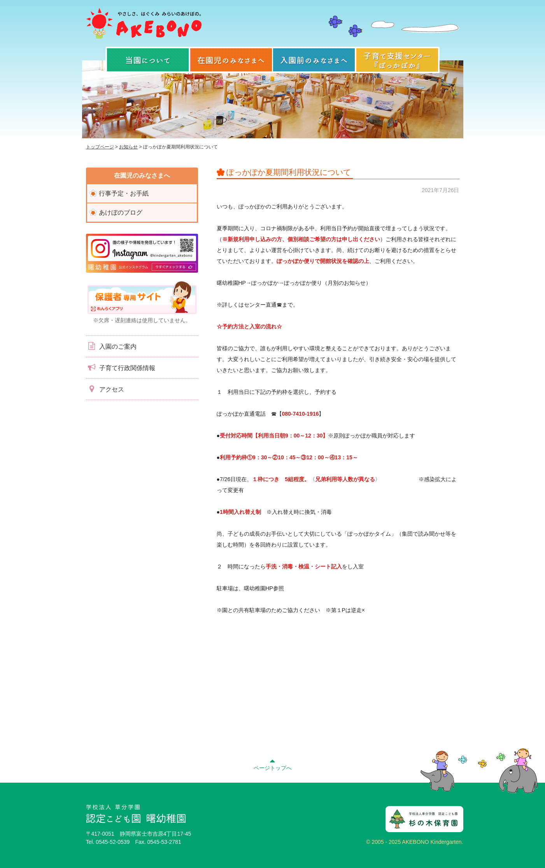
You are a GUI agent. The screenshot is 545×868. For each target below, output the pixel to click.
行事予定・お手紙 (124, 193)
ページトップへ (273, 763)
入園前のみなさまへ (314, 60)
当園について (148, 60)
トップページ (100, 147)
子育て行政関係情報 (120, 367)
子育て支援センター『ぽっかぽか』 (397, 60)
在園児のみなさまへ (231, 60)
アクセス (105, 389)
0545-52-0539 (113, 842)
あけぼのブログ (120, 212)
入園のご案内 (111, 346)
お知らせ (128, 147)
